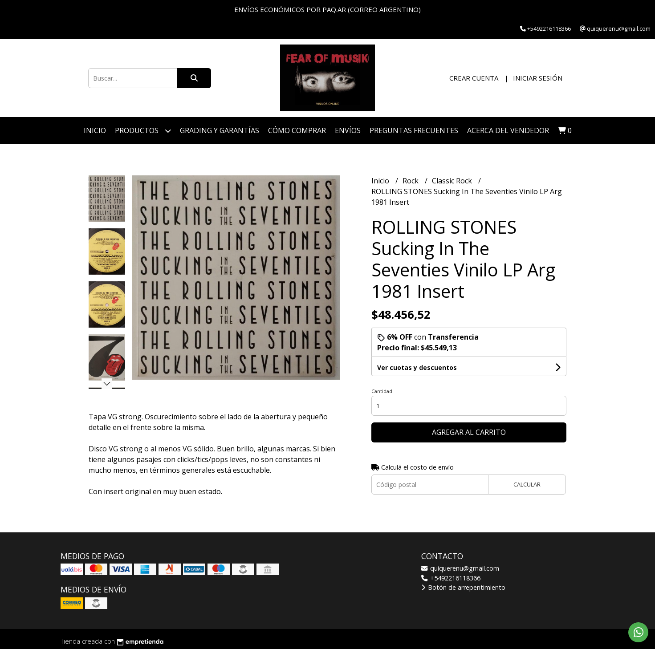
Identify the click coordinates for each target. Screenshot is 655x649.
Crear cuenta (473, 77)
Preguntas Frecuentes (414, 130)
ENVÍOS (348, 130)
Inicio (95, 130)
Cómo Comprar (297, 130)
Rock (411, 181)
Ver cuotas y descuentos (417, 367)
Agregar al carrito (469, 432)
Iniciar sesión (537, 77)
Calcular (527, 484)
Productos (143, 130)
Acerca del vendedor (508, 130)
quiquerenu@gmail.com (460, 568)
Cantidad (381, 391)
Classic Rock (453, 181)
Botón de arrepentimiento (463, 587)
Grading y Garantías (219, 130)
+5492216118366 (450, 578)
